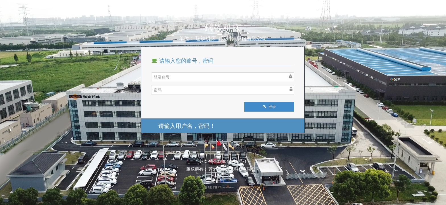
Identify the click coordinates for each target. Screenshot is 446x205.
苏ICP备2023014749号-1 (223, 161)
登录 (269, 106)
